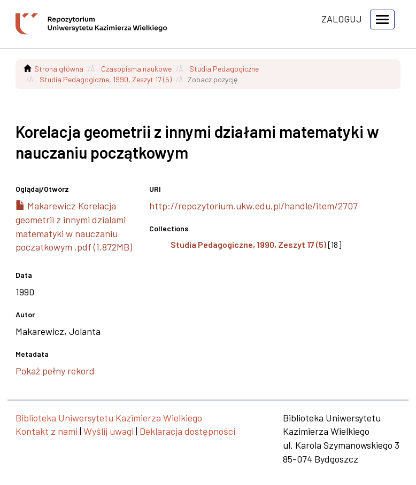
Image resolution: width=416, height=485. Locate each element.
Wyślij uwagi (108, 431)
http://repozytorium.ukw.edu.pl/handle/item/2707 (253, 206)
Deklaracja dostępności (187, 431)
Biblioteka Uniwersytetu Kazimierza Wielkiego (109, 418)
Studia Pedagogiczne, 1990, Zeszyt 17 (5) (106, 79)
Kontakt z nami (47, 431)
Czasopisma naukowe (136, 68)
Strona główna (58, 68)
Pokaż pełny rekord (55, 371)
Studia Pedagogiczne (224, 68)
